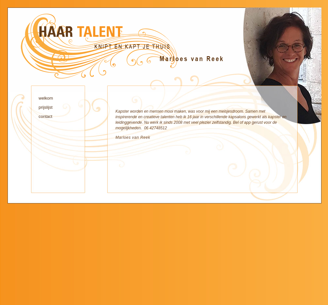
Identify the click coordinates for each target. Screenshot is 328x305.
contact (45, 116)
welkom (46, 98)
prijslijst (46, 107)
